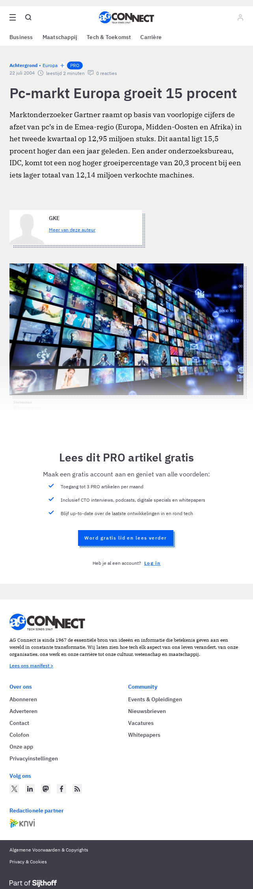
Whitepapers (144, 734)
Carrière (151, 37)
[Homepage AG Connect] (126, 17)
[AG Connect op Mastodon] (45, 789)
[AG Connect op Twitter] (14, 789)
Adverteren (23, 711)
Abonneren (23, 699)
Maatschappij (60, 37)
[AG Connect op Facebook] (61, 789)
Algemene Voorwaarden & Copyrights (48, 850)
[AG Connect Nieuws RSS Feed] (77, 789)
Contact (19, 723)
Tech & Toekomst (109, 37)
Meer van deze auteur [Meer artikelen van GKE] (72, 230)
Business (21, 37)
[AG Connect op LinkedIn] (30, 789)
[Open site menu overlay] (12, 17)
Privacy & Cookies (28, 862)
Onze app (21, 746)
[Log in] (240, 17)
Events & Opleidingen (155, 699)
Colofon (19, 734)
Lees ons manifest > (31, 666)
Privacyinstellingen (33, 758)
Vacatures (141, 723)
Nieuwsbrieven (147, 711)
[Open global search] (28, 17)
